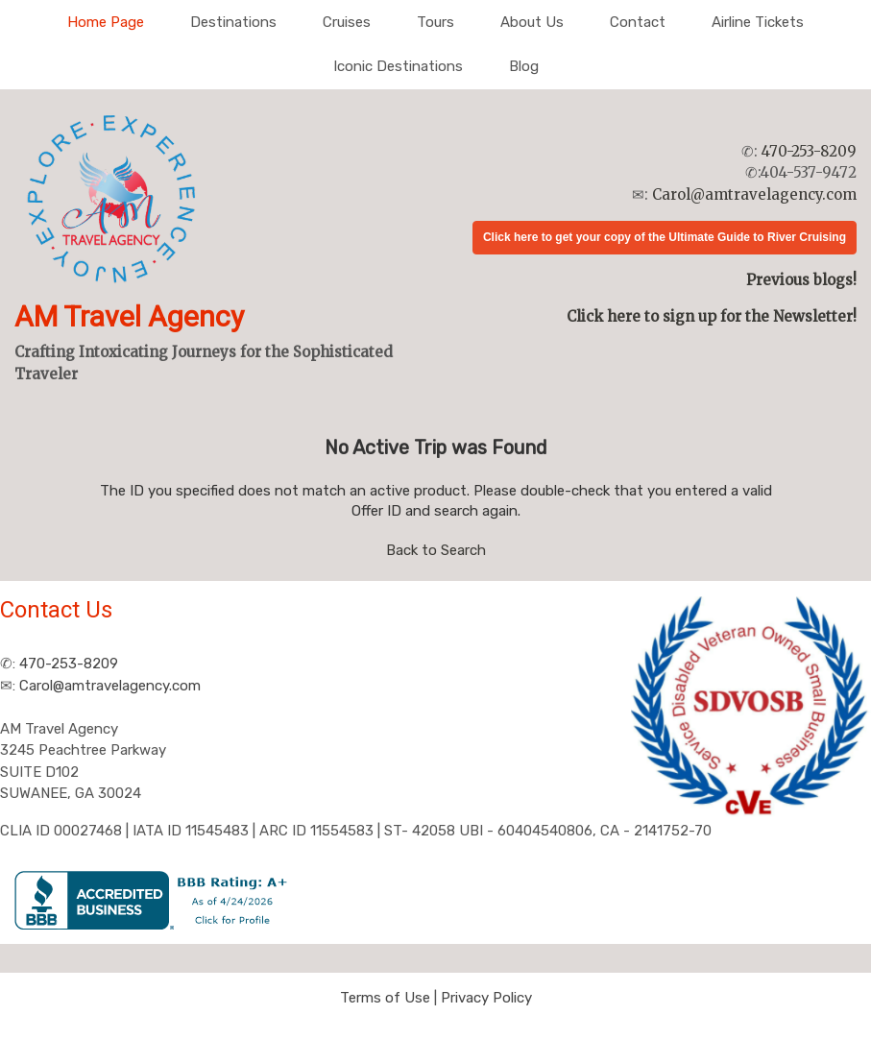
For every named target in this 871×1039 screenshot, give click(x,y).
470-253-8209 (809, 151)
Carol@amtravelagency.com (754, 194)
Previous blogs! (801, 280)
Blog (524, 66)
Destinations (233, 22)
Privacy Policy (486, 997)
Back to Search (436, 550)
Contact (637, 22)
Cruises (347, 22)
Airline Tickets (758, 22)
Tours (435, 22)
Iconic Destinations (398, 66)
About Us (532, 22)
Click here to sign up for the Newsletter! (712, 316)
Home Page (105, 22)
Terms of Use (385, 997)
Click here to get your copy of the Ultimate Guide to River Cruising (664, 237)
